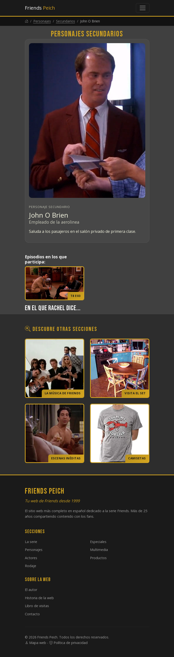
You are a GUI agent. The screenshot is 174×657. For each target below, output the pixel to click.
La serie (31, 541)
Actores (31, 558)
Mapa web (35, 642)
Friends (40, 8)
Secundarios (65, 21)
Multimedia (99, 549)
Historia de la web (39, 598)
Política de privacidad (68, 642)
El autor (31, 589)
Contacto (32, 614)
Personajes (42, 21)
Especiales (98, 541)
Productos (98, 558)
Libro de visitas (37, 605)
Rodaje (30, 565)
